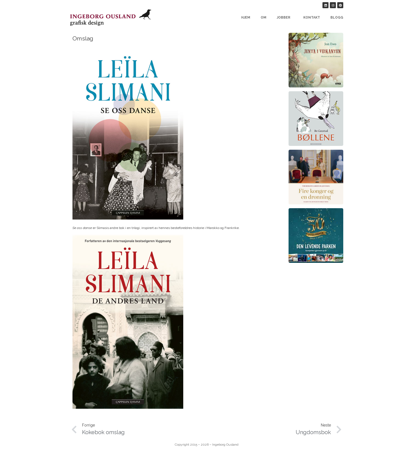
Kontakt (311, 17)
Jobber (285, 17)
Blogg (336, 17)
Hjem (245, 17)
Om (263, 17)
